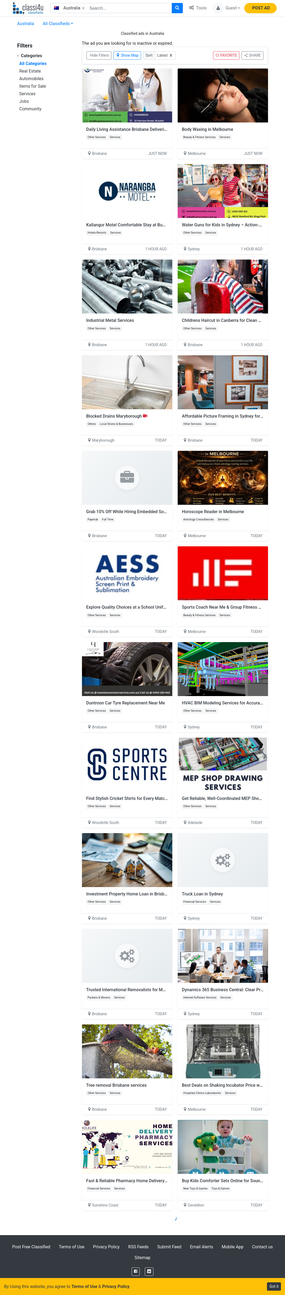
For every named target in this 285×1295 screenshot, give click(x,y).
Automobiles (31, 78)
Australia (25, 23)
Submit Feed (169, 1246)
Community (30, 108)
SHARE (252, 55)
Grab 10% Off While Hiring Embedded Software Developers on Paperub (154, 511)
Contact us (262, 1246)
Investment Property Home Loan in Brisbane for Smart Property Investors (157, 894)
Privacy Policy (106, 1246)
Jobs (24, 101)
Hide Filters (99, 55)
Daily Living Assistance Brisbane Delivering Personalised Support (149, 129)
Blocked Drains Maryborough (116, 416)
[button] (226, 8)
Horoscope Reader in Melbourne (213, 511)
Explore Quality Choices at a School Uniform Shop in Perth (142, 607)
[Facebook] (136, 1271)
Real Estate (30, 71)
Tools (198, 8)
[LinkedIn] (149, 1271)
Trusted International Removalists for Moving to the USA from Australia (154, 989)
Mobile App (232, 1246)
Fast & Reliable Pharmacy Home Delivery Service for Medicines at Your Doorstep (163, 1180)
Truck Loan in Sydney (202, 894)
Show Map (127, 55)
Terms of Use (71, 1246)
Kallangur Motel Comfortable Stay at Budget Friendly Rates (143, 224)
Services (27, 93)
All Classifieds (56, 23)
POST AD (261, 8)
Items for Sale (32, 86)
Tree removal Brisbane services (116, 1085)
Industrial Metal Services (110, 320)
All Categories (33, 63)
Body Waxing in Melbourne (207, 129)
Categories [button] (29, 55)
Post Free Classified (31, 1246)
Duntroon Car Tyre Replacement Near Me (125, 703)
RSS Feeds (138, 1246)
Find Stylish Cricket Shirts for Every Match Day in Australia (142, 798)
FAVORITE (226, 55)
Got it (274, 1286)
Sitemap (142, 1257)
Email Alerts (201, 1246)
